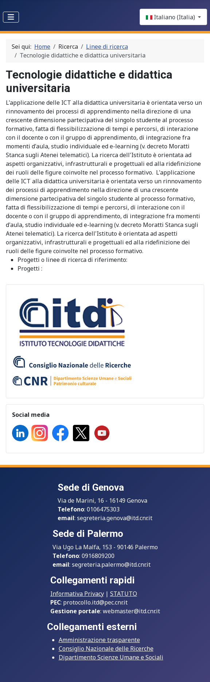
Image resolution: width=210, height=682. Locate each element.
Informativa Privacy (77, 594)
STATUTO (123, 594)
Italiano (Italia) (171, 17)
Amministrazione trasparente (99, 640)
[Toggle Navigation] (11, 17)
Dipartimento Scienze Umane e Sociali (111, 657)
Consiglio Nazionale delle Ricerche (106, 649)
